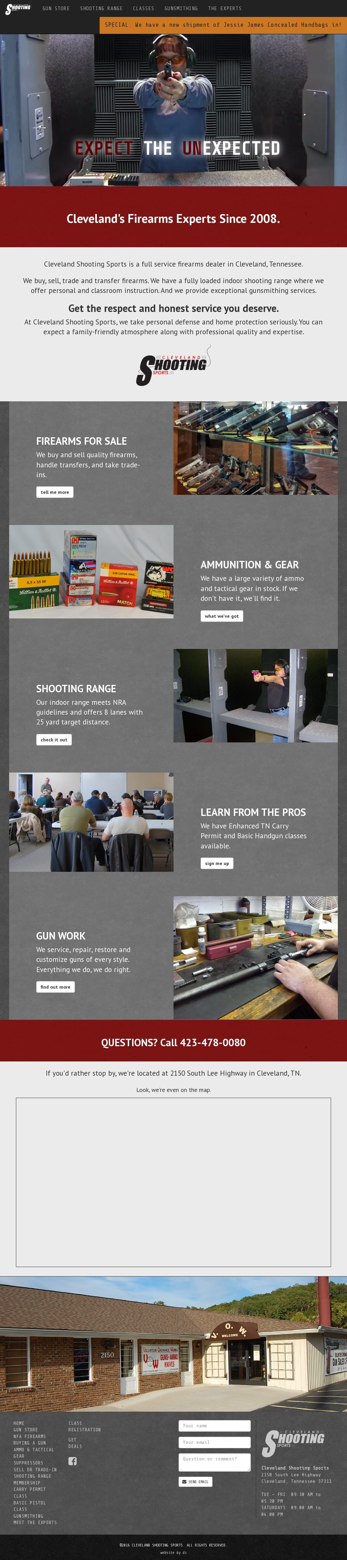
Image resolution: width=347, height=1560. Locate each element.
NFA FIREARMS (30, 1436)
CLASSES (143, 8)
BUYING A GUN (30, 1443)
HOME (19, 1423)
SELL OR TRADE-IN (35, 1469)
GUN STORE (56, 8)
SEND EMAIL (195, 1481)
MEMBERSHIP (27, 1482)
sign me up (217, 863)
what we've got (222, 616)
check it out (54, 740)
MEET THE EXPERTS (35, 1522)
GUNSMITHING (181, 8)
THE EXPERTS (225, 8)
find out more (55, 987)
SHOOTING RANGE (101, 8)
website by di (173, 1552)
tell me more (55, 492)
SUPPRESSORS (28, 1463)
